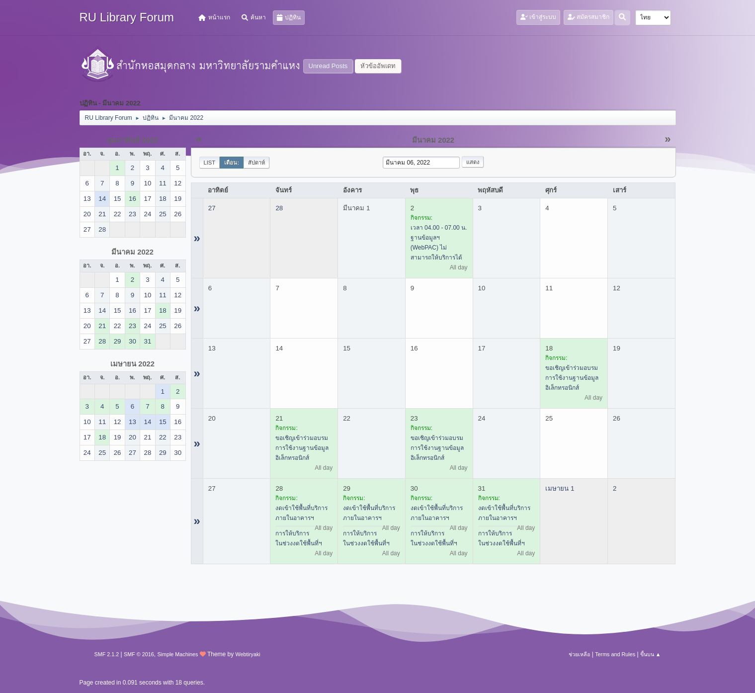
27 (212, 208)
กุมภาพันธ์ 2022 (132, 140)
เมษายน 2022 (132, 364)
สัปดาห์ (256, 163)
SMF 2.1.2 (106, 654)
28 (279, 208)
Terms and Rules (615, 654)
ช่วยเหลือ (579, 654)
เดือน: (231, 163)
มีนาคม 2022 (132, 252)
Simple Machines (177, 654)
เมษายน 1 (559, 488)
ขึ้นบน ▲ (650, 654)
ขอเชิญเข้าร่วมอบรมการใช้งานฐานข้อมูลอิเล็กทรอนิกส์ (571, 377)
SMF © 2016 (139, 654)
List (210, 163)
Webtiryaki (248, 654)
